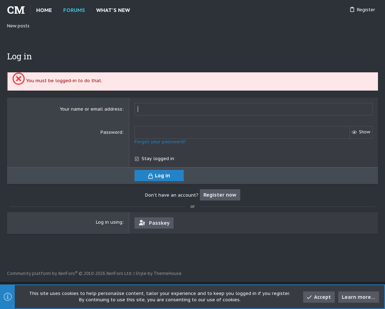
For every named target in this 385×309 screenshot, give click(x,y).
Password (111, 132)
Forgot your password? (160, 142)
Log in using (109, 222)
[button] (136, 10)
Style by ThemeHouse (159, 273)
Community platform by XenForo (69, 273)
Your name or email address (91, 109)
